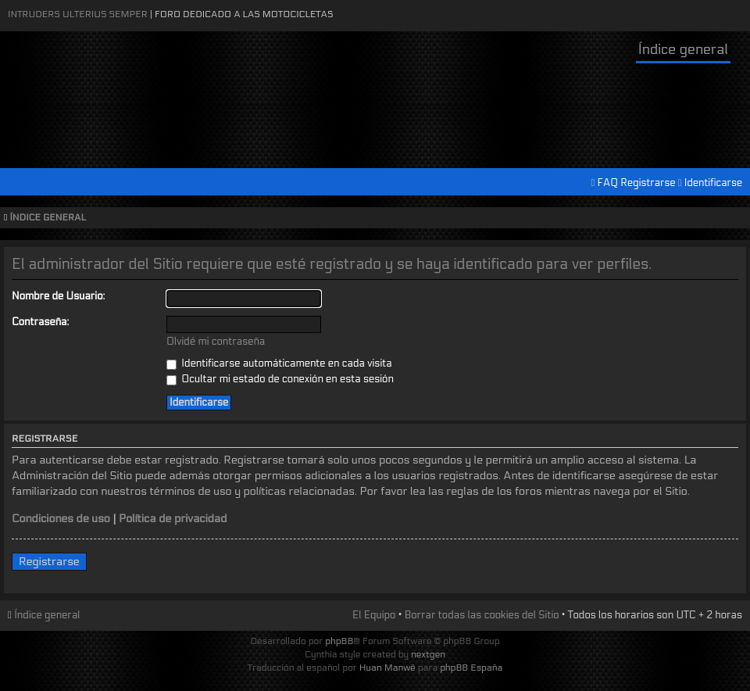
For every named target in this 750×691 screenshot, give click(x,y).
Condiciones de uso (61, 518)
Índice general (683, 49)
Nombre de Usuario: (58, 296)
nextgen (428, 654)
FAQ (608, 183)
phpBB (339, 641)
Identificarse (713, 183)
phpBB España (471, 667)
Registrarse (647, 183)
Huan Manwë (387, 667)
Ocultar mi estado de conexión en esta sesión (280, 379)
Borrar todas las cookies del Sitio (482, 615)
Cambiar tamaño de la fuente (734, 218)
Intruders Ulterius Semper (78, 14)
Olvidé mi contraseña (215, 341)
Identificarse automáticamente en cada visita (279, 363)
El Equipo (373, 615)
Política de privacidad (173, 518)
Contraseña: (40, 322)
